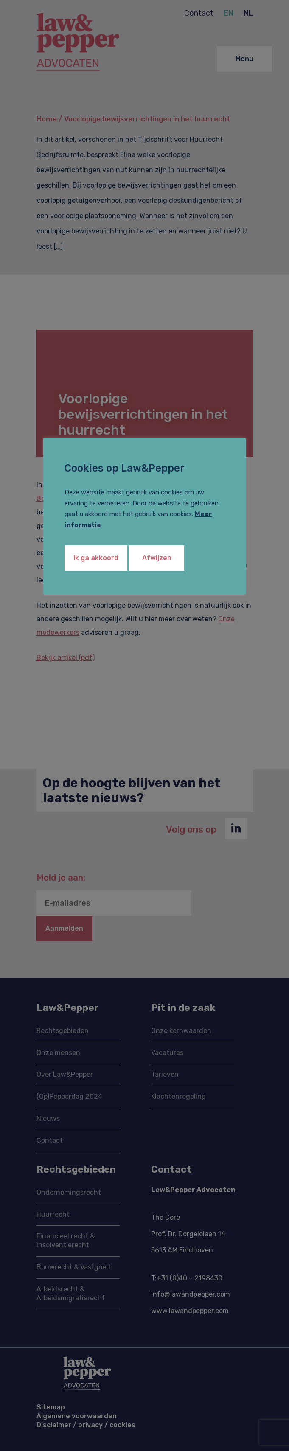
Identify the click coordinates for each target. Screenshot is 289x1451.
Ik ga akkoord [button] (95, 558)
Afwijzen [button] (156, 558)
